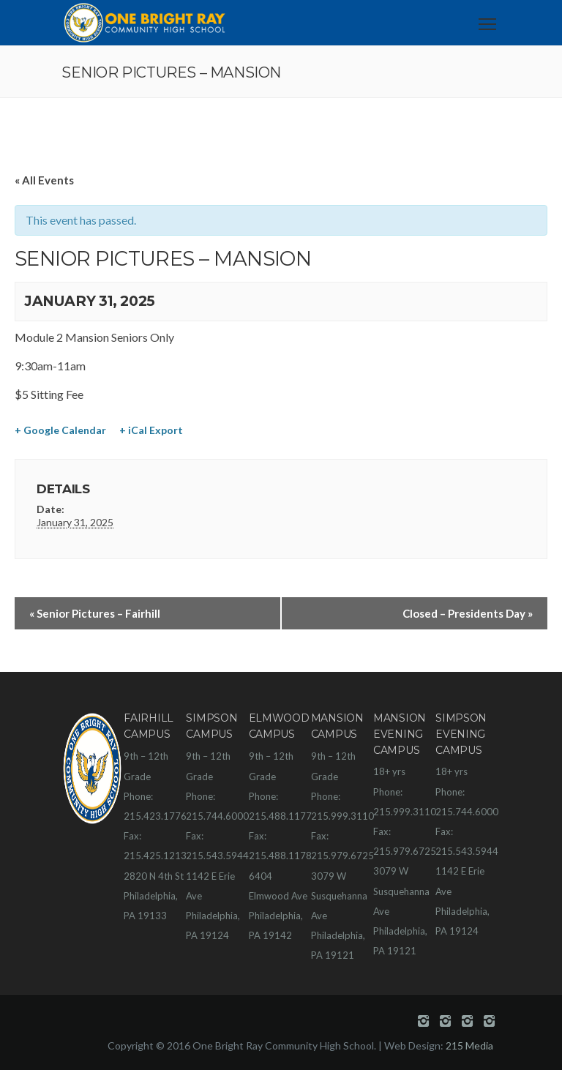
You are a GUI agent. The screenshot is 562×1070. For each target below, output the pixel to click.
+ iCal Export (151, 430)
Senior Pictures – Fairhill (94, 613)
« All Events (44, 180)
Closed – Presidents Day (467, 613)
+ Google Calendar (60, 430)
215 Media (469, 1045)
